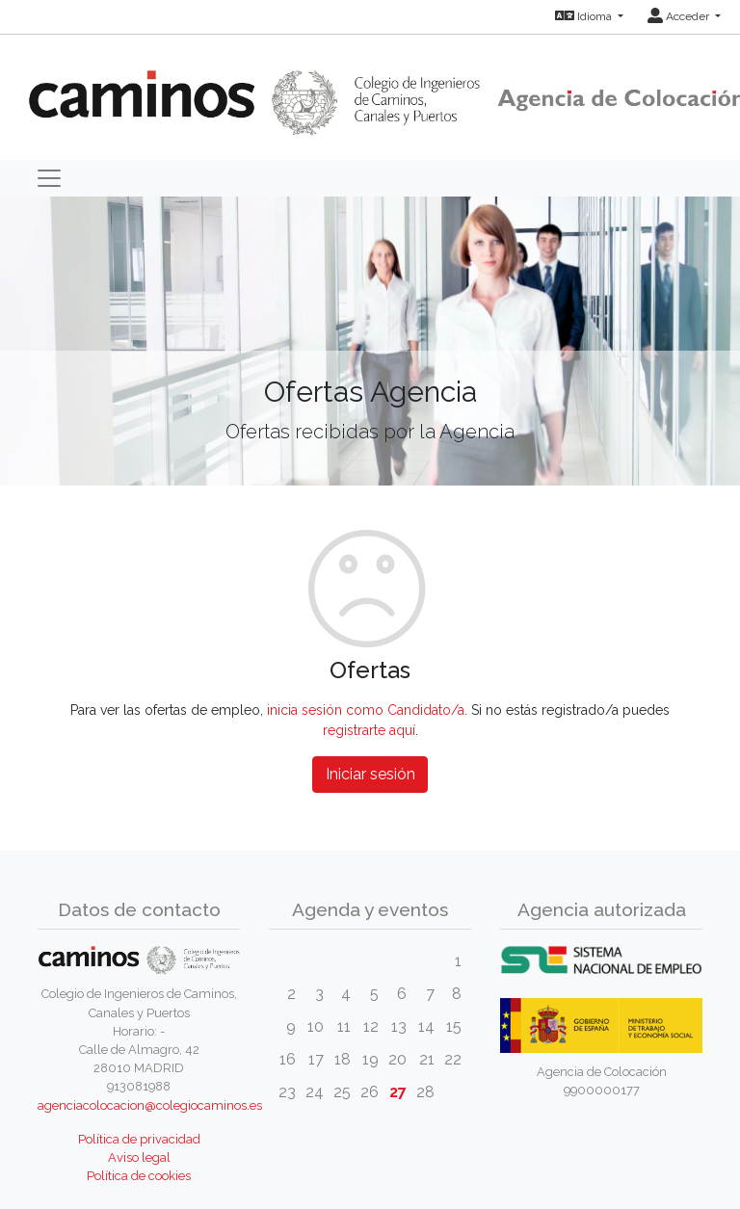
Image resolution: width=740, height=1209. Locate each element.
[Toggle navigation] (49, 178)
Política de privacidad (139, 1139)
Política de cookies (139, 1176)
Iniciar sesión (370, 774)
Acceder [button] (680, 16)
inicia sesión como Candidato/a (365, 710)
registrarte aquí (369, 730)
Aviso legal (139, 1157)
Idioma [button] (585, 16)
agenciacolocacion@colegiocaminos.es (150, 1105)
